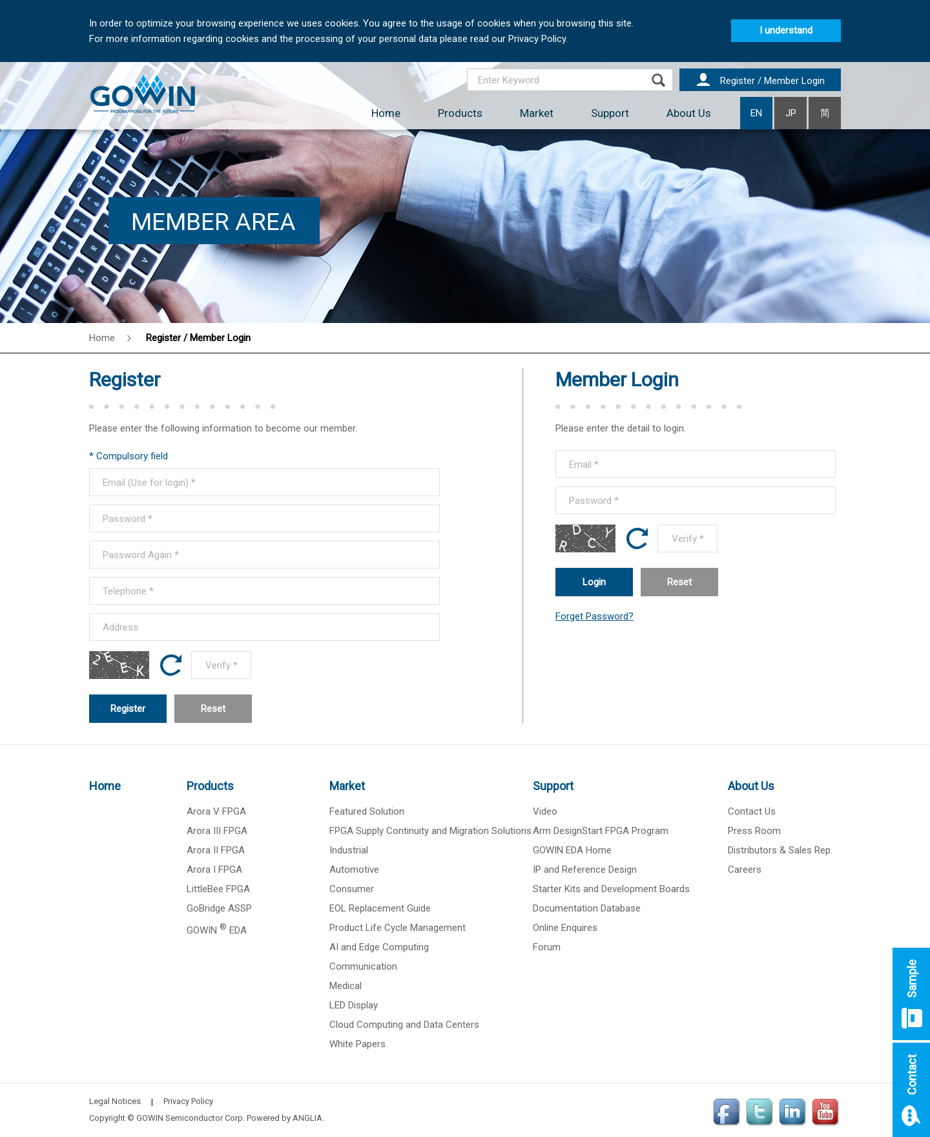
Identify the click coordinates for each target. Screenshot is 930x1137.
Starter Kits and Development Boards (611, 889)
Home (385, 113)
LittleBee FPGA (218, 889)
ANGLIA (307, 1118)
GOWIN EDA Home (572, 850)
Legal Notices (115, 1101)
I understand (786, 30)
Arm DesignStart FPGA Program (600, 831)
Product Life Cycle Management (397, 928)
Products (460, 113)
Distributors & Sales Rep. (780, 850)
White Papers (357, 1044)
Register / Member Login (198, 338)
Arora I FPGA (214, 869)
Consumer (351, 889)
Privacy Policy (188, 1101)
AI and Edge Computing (379, 947)
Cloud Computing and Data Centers (404, 1024)
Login (594, 582)
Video (545, 811)
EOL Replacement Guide (380, 908)
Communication (363, 966)
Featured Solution (366, 811)
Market (536, 113)
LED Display (353, 1005)
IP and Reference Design (585, 869)
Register (127, 709)
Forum (547, 947)
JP (790, 113)
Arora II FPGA (216, 850)
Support (610, 113)
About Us (688, 113)
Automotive (354, 869)
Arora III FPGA (217, 831)
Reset (213, 709)
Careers (744, 869)
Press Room (754, 831)
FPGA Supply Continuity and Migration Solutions (430, 831)
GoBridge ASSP (219, 908)
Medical (345, 986)
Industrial (348, 850)
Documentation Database (587, 908)
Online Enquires (565, 928)
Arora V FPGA (216, 811)
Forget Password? (594, 616)
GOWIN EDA (217, 930)
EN (756, 113)
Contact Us (752, 811)
